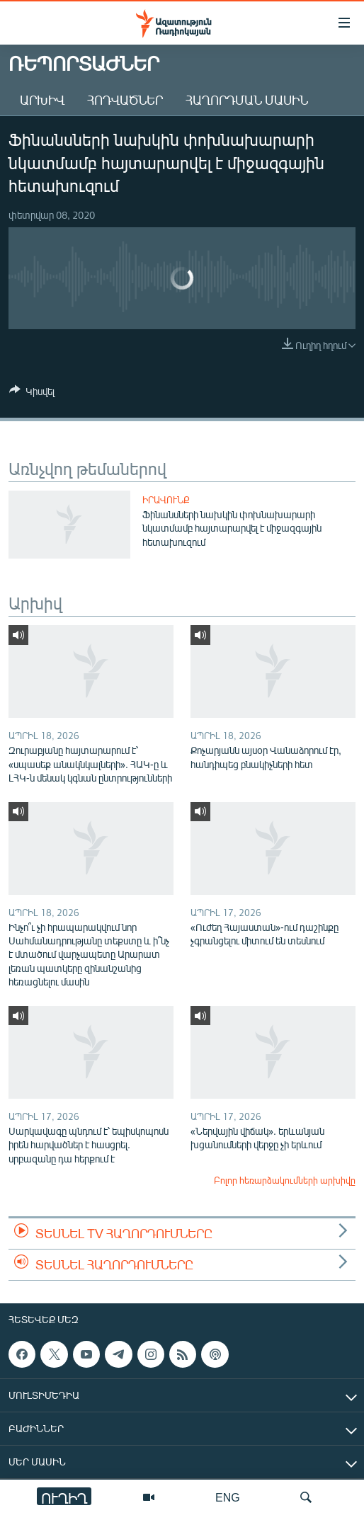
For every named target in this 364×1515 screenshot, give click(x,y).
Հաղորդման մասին (247, 100)
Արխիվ (42, 100)
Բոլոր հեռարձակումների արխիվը (285, 1180)
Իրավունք (166, 499)
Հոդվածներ (125, 100)
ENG (227, 1497)
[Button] (32, 393)
